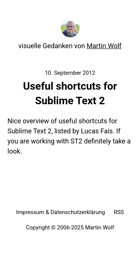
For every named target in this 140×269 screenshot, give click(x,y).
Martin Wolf (104, 46)
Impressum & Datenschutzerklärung (60, 212)
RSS (119, 212)
